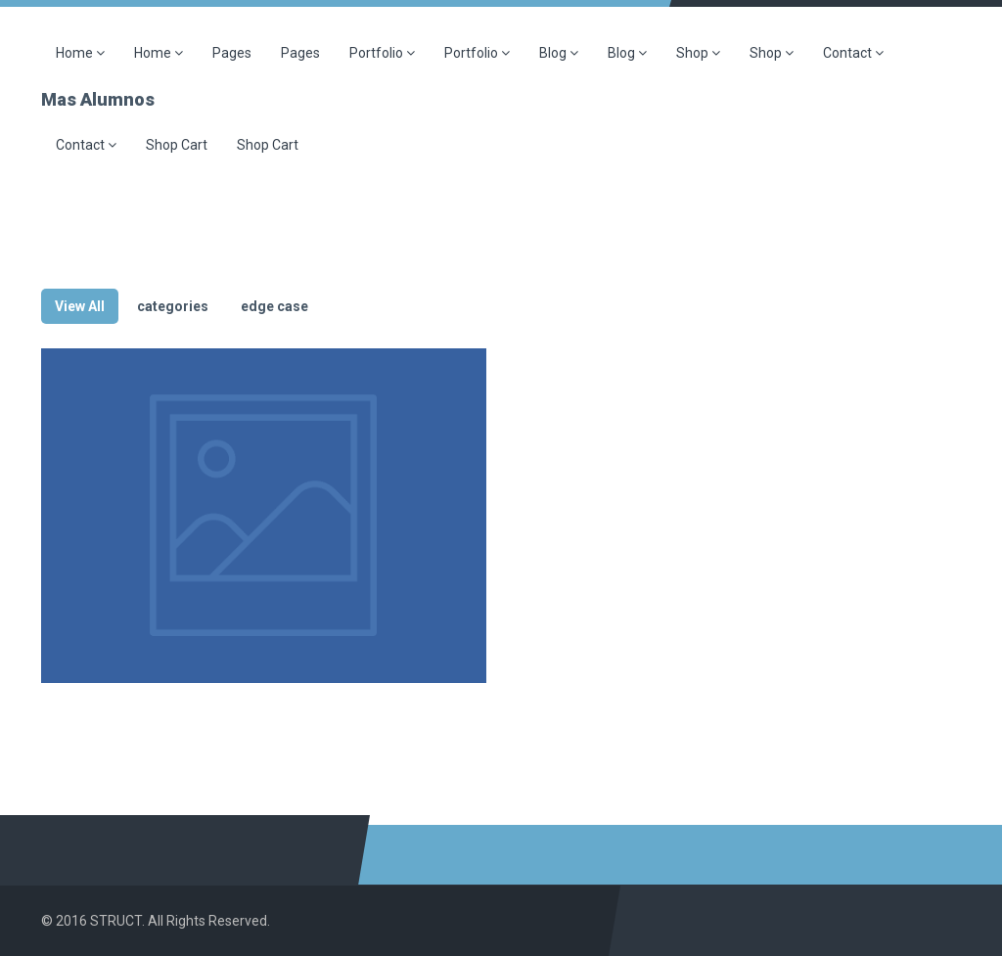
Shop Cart (176, 145)
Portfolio (382, 53)
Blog (558, 53)
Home (80, 53)
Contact (853, 53)
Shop (698, 53)
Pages (231, 53)
